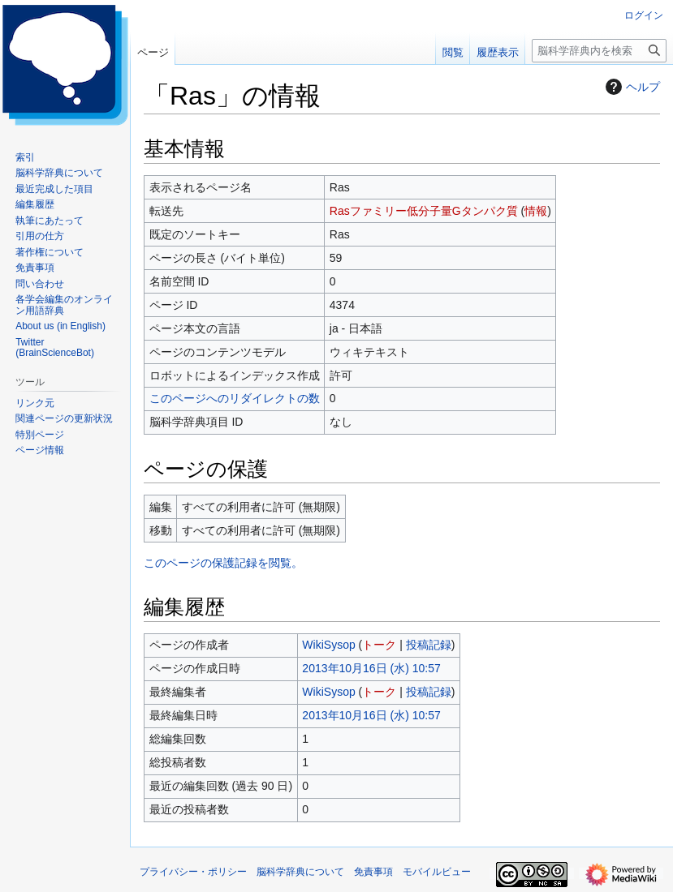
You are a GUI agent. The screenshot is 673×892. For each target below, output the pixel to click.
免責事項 (373, 871)
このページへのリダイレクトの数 (234, 398)
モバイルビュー (437, 871)
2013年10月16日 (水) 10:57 (371, 668)
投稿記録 (428, 644)
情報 (535, 210)
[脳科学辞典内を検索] (599, 50)
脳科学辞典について (300, 871)
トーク (379, 644)
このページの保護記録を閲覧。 (223, 562)
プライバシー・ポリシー (193, 871)
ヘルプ (631, 87)
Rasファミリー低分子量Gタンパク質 (424, 210)
